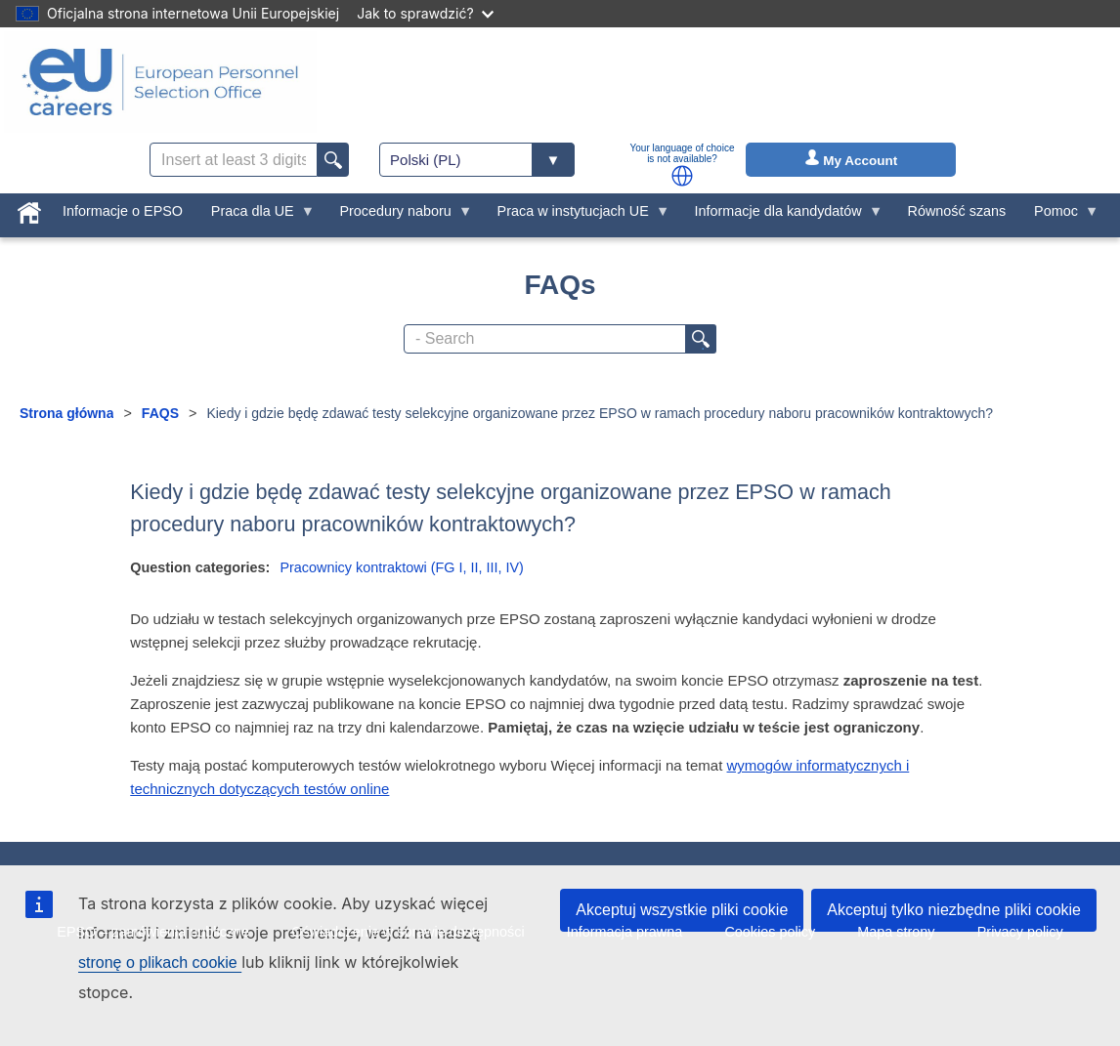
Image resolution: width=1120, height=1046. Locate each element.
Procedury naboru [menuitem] (398, 216)
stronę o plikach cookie (159, 962)
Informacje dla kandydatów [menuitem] (781, 216)
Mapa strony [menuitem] (895, 932)
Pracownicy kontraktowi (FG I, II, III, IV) (402, 567)
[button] (682, 176)
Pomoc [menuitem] (1059, 216)
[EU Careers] (160, 82)
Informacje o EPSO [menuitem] (123, 211)
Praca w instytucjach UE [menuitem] (576, 216)
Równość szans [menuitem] (957, 211)
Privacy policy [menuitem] (1020, 932)
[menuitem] (30, 209)
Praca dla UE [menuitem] (255, 216)
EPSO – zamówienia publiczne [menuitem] (153, 932)
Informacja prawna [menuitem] (624, 932)
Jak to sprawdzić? (425, 13)
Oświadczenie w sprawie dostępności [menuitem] (407, 932)
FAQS (160, 413)
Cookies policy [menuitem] (769, 932)
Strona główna (66, 413)
